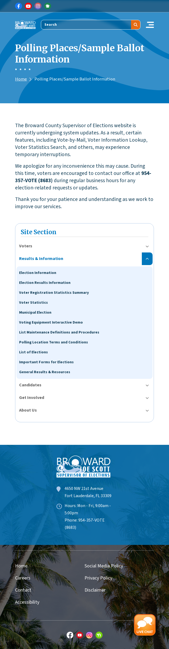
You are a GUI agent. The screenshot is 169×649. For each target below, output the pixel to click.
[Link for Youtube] (28, 6)
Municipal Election (35, 312)
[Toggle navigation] (150, 25)
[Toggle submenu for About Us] (147, 410)
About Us (28, 410)
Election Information (37, 273)
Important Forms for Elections (46, 362)
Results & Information (41, 259)
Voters (25, 246)
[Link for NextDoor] (47, 6)
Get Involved (31, 398)
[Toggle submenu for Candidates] (147, 385)
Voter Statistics (33, 302)
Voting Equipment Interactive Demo (51, 322)
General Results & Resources (44, 372)
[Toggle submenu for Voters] (147, 246)
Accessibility (27, 602)
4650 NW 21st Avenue (84, 489)
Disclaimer (94, 590)
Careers (22, 578)
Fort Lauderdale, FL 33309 (88, 496)
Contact (23, 590)
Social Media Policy (103, 566)
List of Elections (33, 352)
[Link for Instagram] (37, 6)
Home (21, 79)
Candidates (30, 385)
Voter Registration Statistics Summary (54, 292)
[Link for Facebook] (18, 6)
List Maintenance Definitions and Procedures (59, 332)
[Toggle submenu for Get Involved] (147, 397)
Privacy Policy (98, 578)
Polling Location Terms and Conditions (53, 342)
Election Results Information (45, 282)
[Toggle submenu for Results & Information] (147, 258)
